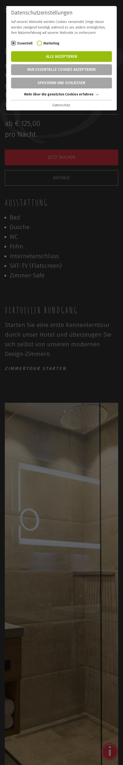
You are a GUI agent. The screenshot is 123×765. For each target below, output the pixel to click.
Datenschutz (61, 105)
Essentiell (24, 43)
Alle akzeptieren (61, 56)
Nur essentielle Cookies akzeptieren (61, 69)
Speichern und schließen (61, 83)
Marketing (51, 43)
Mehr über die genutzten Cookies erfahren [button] (61, 94)
